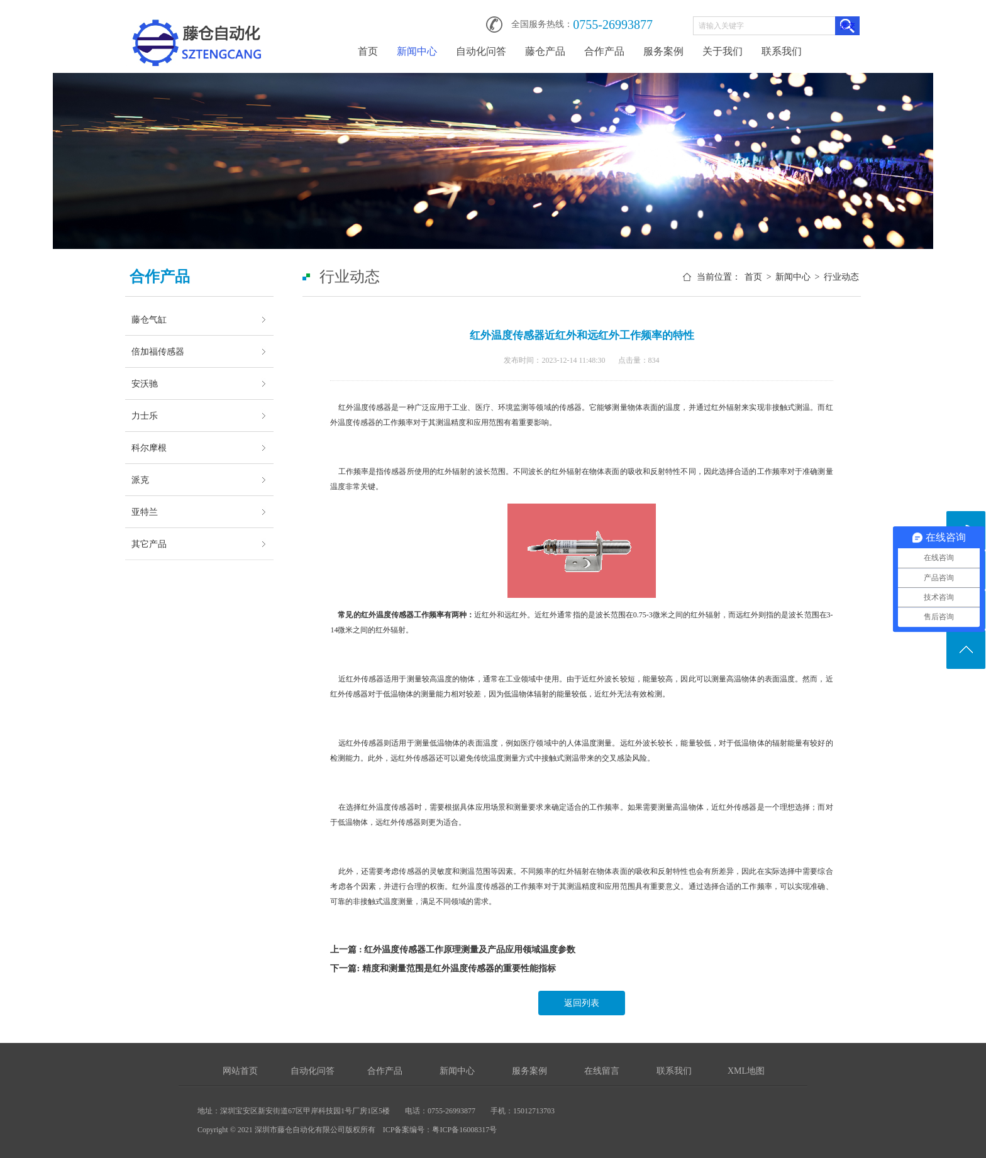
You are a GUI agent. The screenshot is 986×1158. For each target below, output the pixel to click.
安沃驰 (144, 383)
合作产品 (604, 51)
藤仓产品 (545, 51)
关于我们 (722, 51)
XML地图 (746, 1071)
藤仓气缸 (149, 319)
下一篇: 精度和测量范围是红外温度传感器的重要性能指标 (442, 968)
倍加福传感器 (157, 351)
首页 (368, 51)
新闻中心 (417, 51)
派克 (140, 480)
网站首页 (240, 1071)
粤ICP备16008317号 (464, 1129)
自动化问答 (481, 51)
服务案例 (663, 51)
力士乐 (144, 416)
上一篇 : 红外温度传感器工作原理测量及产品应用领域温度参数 (452, 949)
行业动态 (841, 277)
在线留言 (601, 1071)
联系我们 (782, 51)
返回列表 (581, 1003)
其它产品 (149, 544)
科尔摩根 (149, 448)
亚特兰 (144, 512)
